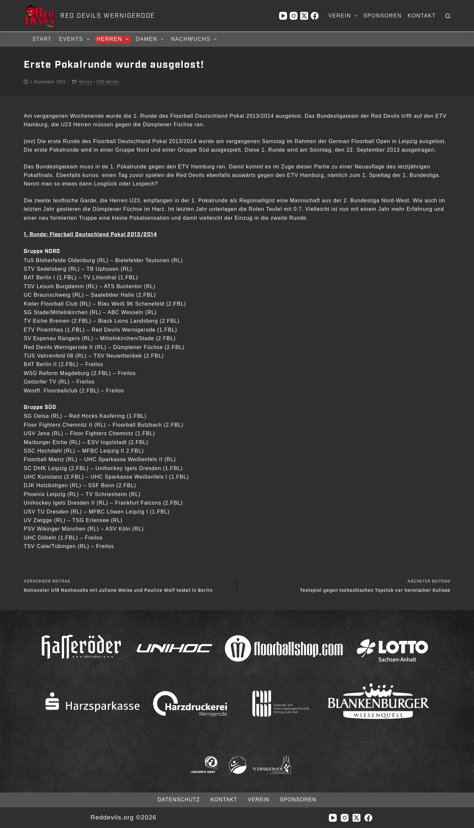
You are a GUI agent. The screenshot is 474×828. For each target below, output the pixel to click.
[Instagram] (294, 16)
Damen (151, 39)
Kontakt (422, 15)
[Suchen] (447, 15)
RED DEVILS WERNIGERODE (107, 16)
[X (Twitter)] (304, 16)
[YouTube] (283, 16)
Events (75, 39)
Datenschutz (178, 799)
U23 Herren (107, 82)
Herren (113, 39)
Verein (344, 16)
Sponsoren (382, 15)
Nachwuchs (195, 39)
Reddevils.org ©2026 (123, 817)
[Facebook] (315, 16)
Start (42, 39)
